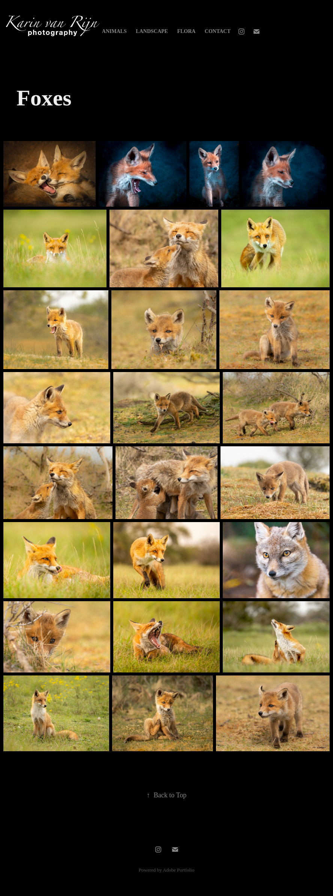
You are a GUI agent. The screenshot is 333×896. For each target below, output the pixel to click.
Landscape (152, 31)
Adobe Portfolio (178, 870)
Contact (218, 31)
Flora (186, 31)
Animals (114, 31)
